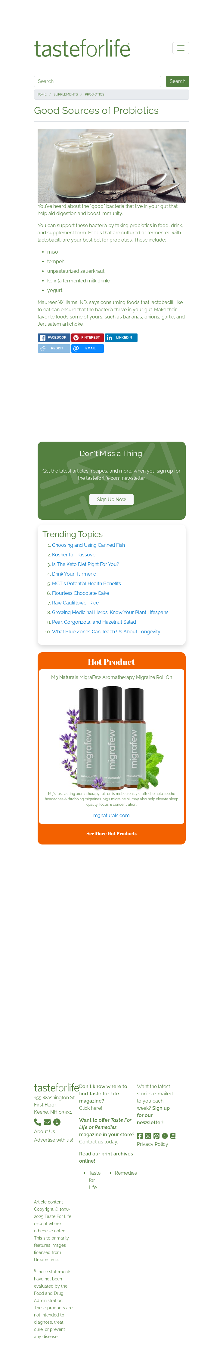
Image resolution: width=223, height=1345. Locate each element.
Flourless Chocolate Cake (80, 593)
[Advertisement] (111, 17)
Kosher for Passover (74, 555)
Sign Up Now (111, 499)
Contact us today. (98, 1142)
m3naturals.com (111, 815)
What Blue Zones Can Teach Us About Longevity (106, 631)
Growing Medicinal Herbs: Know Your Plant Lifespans (110, 612)
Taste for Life (95, 1180)
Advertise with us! (53, 1140)
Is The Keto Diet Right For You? (85, 564)
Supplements (66, 94)
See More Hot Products (111, 833)
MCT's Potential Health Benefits (86, 583)
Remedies (126, 1173)
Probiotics (94, 94)
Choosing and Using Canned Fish (88, 545)
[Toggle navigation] (180, 48)
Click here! (90, 1108)
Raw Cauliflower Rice (75, 603)
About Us (44, 1131)
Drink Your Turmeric (74, 574)
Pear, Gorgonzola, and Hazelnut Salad (94, 622)
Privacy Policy (152, 1144)
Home (42, 94)
